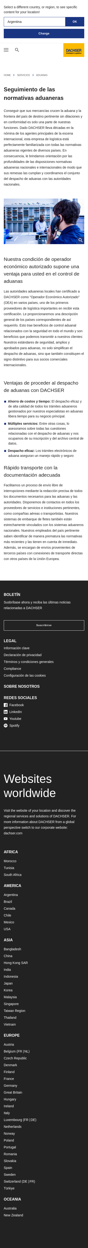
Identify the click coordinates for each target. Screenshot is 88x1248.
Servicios (23, 75)
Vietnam (10, 1024)
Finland (9, 1072)
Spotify (11, 725)
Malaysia (10, 997)
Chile (7, 915)
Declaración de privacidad (23, 655)
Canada (9, 908)
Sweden (10, 1174)
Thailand (10, 1017)
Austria (9, 1044)
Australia (10, 1208)
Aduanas (41, 75)
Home (7, 75)
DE (33, 1120)
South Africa (13, 875)
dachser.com (13, 833)
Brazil (8, 902)
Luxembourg (13, 1120)
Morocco (10, 861)
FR (20, 1051)
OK (75, 21)
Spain (8, 1168)
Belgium (10, 1051)
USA (7, 929)
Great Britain (13, 1092)
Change (44, 33)
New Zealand (13, 1215)
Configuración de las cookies (25, 675)
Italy (7, 1113)
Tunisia (9, 868)
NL (26, 1051)
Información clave (17, 648)
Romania (10, 1154)
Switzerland (12, 1181)
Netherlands (13, 1127)
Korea (8, 990)
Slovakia (10, 1161)
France (9, 1079)
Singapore (11, 1004)
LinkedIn (13, 712)
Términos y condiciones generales (29, 662)
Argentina (11, 895)
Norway (9, 1133)
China (8, 956)
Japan (8, 983)
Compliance (12, 669)
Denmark (10, 1065)
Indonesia (11, 976)
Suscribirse (44, 625)
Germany (10, 1085)
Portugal (10, 1147)
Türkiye (9, 1188)
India (7, 970)
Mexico (9, 922)
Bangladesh (12, 949)
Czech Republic (15, 1058)
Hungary (10, 1099)
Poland (9, 1140)
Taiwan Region (14, 1011)
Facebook (14, 705)
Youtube (12, 719)
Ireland (9, 1106)
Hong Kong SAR (16, 963)
